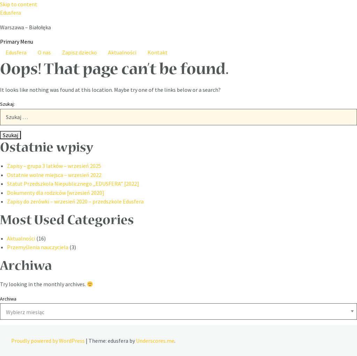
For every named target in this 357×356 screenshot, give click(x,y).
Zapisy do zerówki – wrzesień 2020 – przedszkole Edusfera (75, 201)
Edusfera (10, 12)
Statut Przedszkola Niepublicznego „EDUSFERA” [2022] (73, 183)
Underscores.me (155, 340)
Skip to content (18, 4)
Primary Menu (16, 41)
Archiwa (8, 299)
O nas (44, 52)
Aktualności (122, 52)
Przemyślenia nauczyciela (37, 247)
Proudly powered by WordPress (48, 340)
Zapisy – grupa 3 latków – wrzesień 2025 (54, 165)
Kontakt (157, 52)
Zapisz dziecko (79, 52)
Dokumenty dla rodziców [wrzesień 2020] (55, 192)
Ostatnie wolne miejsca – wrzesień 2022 (54, 174)
